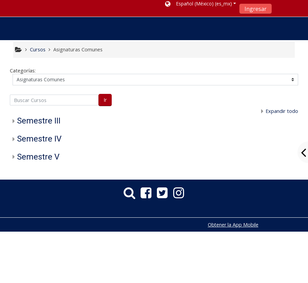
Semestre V (38, 157)
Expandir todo (282, 111)
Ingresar (255, 9)
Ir (105, 100)
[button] (200, 5)
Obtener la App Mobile (233, 224)
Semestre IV (39, 139)
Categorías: (23, 70)
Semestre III (38, 121)
